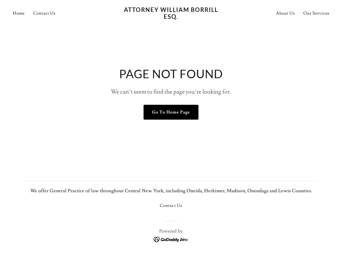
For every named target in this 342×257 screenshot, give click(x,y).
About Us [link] (285, 13)
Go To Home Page (171, 112)
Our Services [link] (316, 13)
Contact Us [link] (44, 13)
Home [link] (19, 13)
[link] (171, 17)
